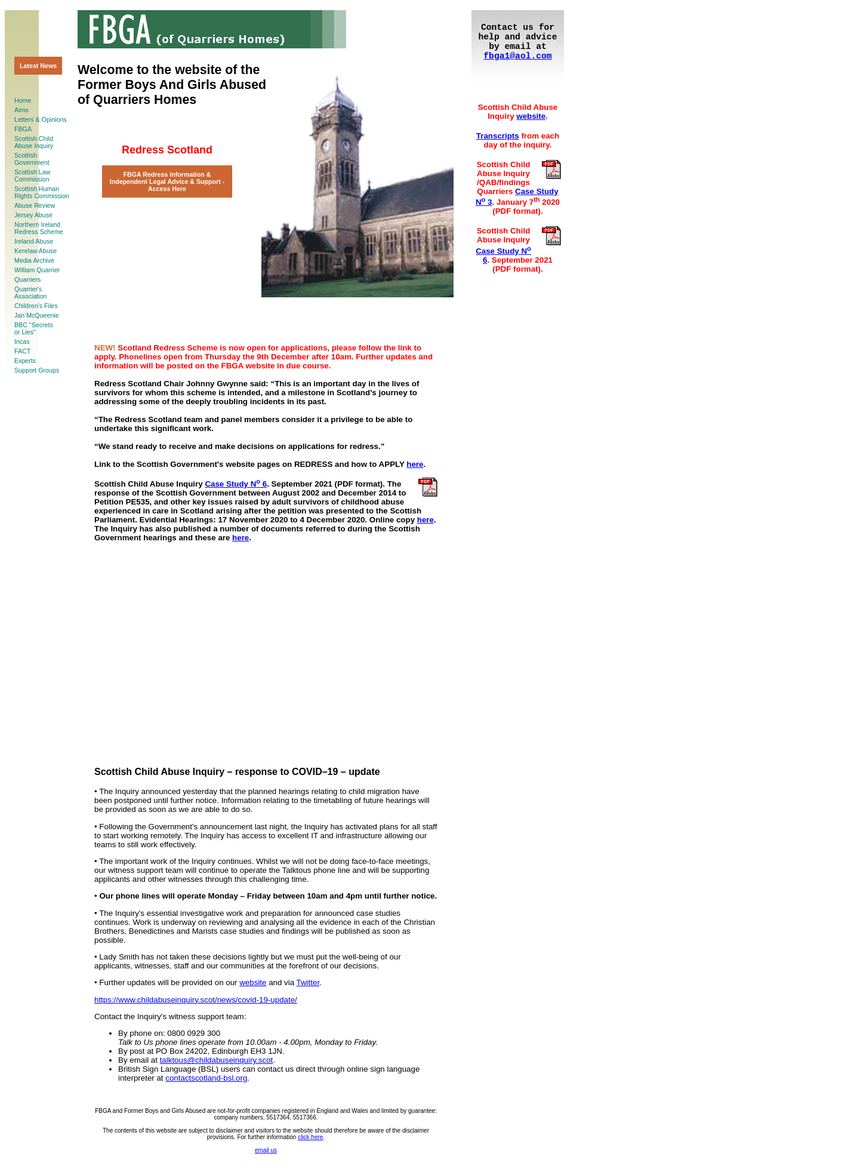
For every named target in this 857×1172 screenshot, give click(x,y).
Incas (21, 341)
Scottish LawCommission (32, 175)
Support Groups (36, 370)
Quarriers (27, 279)
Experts (25, 360)
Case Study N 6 (236, 483)
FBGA (23, 129)
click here (310, 1137)
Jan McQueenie (36, 315)
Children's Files (36, 305)
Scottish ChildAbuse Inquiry (33, 142)
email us (266, 1150)
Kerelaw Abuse (35, 250)
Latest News (38, 65)
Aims (21, 109)
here (414, 464)
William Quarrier (37, 269)
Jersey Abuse (33, 215)
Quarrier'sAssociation (30, 292)
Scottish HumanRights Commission (41, 192)
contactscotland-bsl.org (206, 1077)
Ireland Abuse (33, 241)
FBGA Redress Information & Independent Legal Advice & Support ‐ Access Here (167, 181)
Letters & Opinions (40, 119)
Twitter (308, 982)
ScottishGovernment (32, 159)
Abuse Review (34, 205)
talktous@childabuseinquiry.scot (216, 1060)
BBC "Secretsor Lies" (33, 328)
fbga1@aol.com (517, 56)
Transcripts (497, 135)
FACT (22, 351)
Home (22, 100)
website (252, 982)
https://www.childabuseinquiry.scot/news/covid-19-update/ (195, 999)
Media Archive (34, 260)
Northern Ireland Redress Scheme (38, 228)
